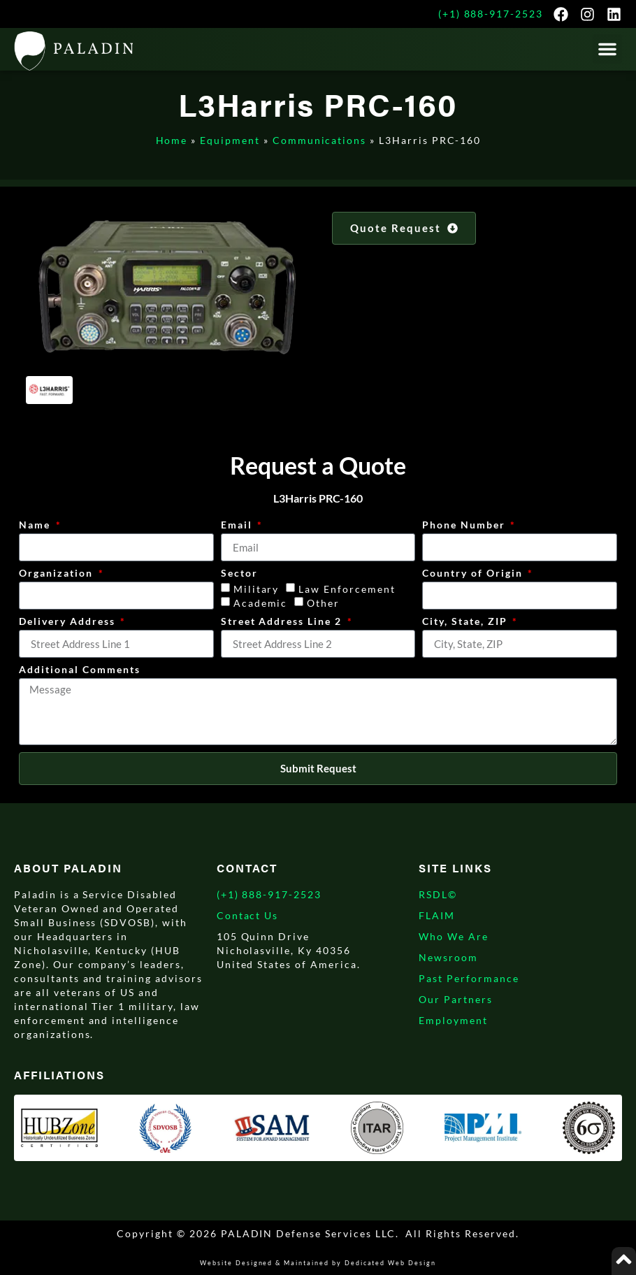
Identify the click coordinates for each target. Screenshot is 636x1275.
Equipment (230, 140)
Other (323, 604)
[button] (607, 49)
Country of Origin (474, 573)
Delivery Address (68, 622)
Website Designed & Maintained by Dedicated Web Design (318, 1263)
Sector (239, 573)
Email (238, 525)
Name (36, 525)
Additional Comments (79, 670)
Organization (57, 573)
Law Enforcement (346, 590)
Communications (319, 140)
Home (172, 140)
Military (256, 590)
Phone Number (465, 525)
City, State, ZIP (466, 622)
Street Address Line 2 (283, 622)
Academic (260, 604)
